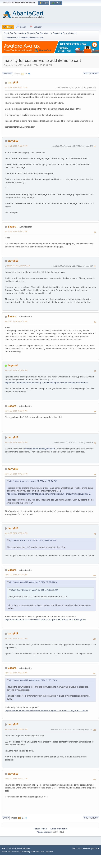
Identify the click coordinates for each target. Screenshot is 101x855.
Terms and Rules (84, 848)
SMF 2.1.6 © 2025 (9, 848)
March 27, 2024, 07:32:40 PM (16, 533)
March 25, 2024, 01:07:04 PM (16, 370)
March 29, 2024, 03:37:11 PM (16, 779)
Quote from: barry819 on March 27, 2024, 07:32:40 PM (33, 582)
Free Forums (14, 852)
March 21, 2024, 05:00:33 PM (16, 146)
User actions (91, 74)
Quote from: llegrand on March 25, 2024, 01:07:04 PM (32, 481)
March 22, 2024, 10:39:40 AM (18, 266)
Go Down (7, 74)
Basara (12, 226)
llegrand (13, 365)
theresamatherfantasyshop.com (40, 449)
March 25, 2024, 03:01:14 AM (16, 321)
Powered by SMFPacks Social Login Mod (37, 852)
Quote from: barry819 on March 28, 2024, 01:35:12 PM (33, 680)
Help (74, 848)
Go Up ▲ (95, 848)
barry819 (13, 82)
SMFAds (5, 852)
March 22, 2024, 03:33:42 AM (16, 232)
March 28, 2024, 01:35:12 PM (16, 638)
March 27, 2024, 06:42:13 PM (16, 474)
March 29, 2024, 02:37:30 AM (16, 673)
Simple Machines (23, 848)
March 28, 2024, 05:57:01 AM (16, 575)
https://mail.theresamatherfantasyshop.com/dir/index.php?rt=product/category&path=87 (46, 382)
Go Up (6, 818)
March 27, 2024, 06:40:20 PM (16, 442)
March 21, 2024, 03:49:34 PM (16, 88)
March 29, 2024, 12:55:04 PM (16, 729)
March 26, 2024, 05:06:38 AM (16, 411)
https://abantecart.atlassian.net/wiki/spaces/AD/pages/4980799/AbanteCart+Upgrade (45, 619)
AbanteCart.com (44, 832)
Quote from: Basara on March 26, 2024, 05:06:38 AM (32, 540)
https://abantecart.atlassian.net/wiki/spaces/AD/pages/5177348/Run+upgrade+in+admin (46, 710)
